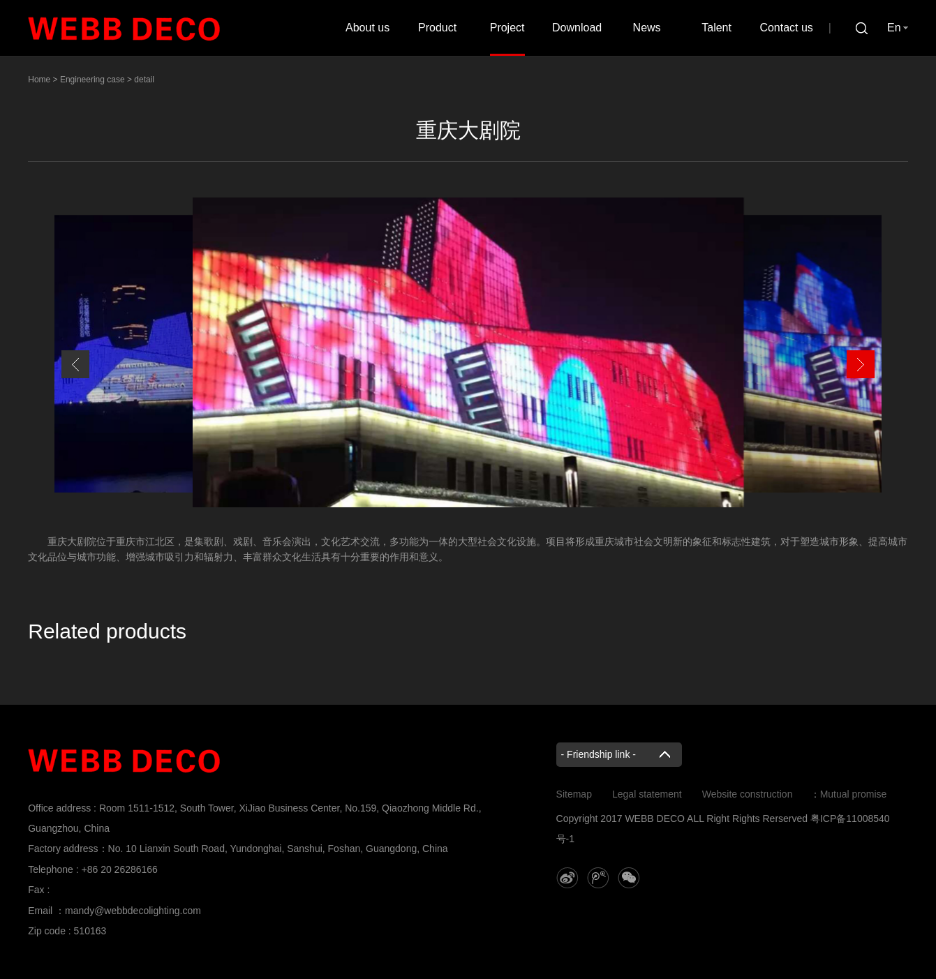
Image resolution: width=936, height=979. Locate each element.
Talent (716, 27)
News (647, 27)
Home (39, 79)
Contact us (785, 27)
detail (144, 79)
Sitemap (574, 794)
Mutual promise (853, 794)
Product (437, 27)
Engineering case (92, 79)
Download (577, 27)
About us (367, 27)
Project (507, 27)
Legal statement (647, 794)
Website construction (747, 794)
